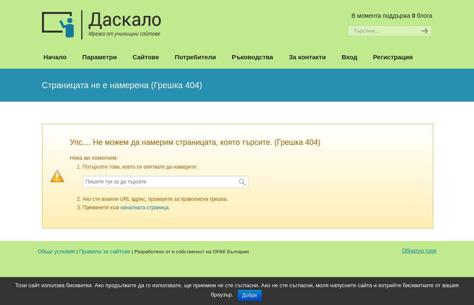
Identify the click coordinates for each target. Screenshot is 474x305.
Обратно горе (419, 250)
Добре (249, 295)
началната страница (144, 208)
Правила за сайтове (104, 251)
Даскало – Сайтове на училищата (101, 21)
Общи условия (56, 251)
